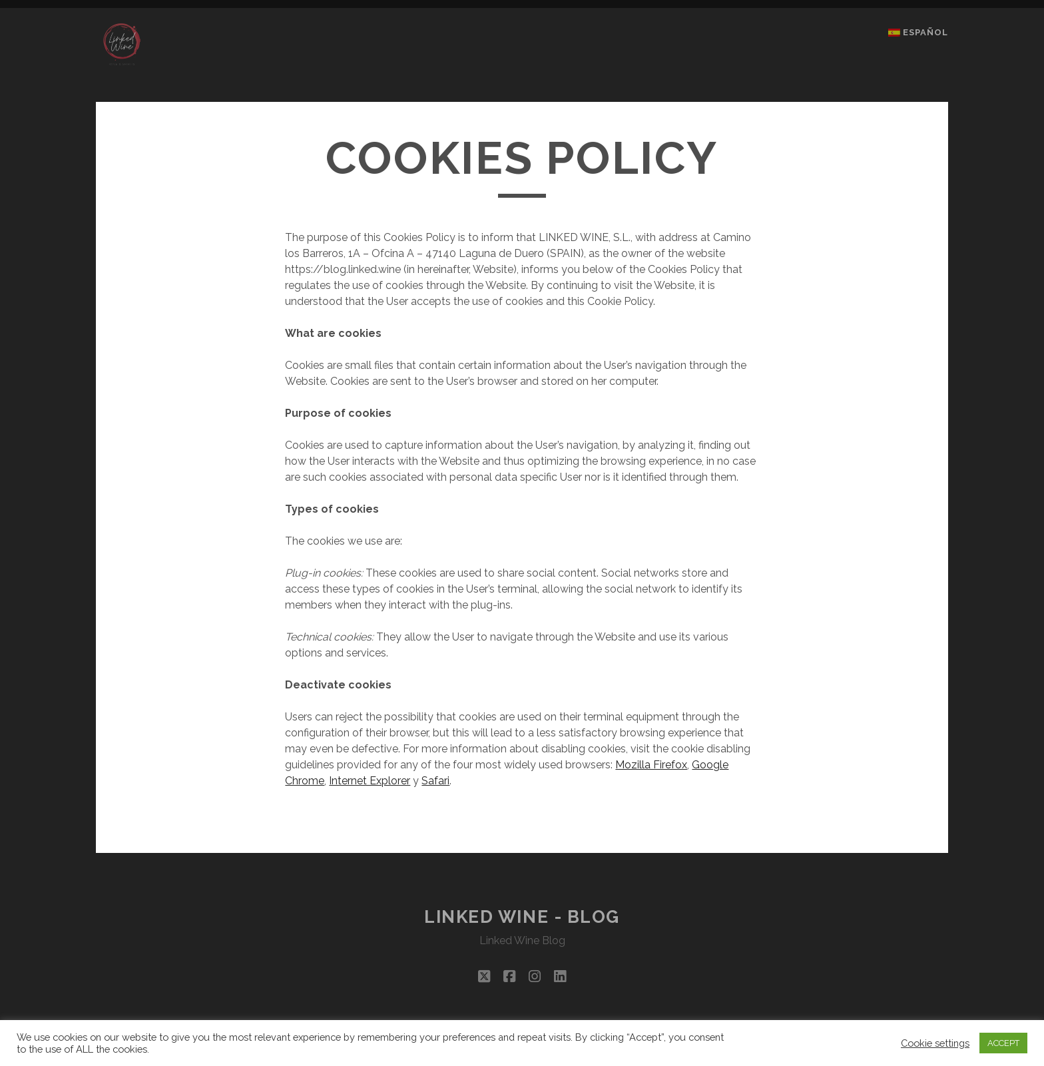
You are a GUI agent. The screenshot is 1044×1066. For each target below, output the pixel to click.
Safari (435, 780)
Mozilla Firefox (651, 764)
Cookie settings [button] (935, 1043)
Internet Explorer (369, 780)
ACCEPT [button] (1003, 1043)
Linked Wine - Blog (522, 917)
